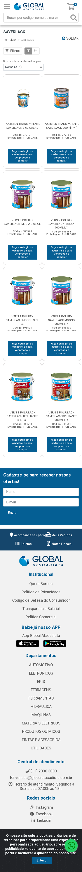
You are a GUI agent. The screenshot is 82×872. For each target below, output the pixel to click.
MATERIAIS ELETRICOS (41, 723)
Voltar (70, 38)
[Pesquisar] (73, 17)
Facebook (41, 814)
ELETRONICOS (41, 673)
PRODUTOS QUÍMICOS (41, 731)
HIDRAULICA (41, 706)
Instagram (41, 807)
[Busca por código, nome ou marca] (36, 17)
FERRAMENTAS (41, 698)
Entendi (42, 860)
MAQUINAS (41, 715)
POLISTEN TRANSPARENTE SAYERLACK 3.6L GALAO (22, 125)
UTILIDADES (41, 748)
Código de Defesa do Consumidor (41, 600)
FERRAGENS (41, 690)
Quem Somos (41, 584)
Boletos (23, 544)
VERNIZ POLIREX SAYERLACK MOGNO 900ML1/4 (61, 320)
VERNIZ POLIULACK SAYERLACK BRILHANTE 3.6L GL (22, 416)
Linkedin (41, 820)
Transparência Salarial (41, 609)
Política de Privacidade (41, 592)
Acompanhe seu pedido (28, 535)
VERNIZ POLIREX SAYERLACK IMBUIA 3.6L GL (22, 221)
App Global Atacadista (41, 635)
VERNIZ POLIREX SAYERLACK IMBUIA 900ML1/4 (61, 223)
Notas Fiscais (59, 544)
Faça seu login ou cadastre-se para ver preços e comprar (22, 156)
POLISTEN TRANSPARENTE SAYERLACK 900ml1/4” (61, 125)
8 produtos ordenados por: (22, 61)
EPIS (41, 681)
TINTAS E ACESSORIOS (41, 740)
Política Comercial (41, 617)
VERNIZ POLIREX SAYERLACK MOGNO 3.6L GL (22, 320)
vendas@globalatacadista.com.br (41, 777)
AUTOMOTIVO (41, 665)
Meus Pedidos (58, 535)
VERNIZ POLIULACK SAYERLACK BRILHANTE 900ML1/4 (61, 416)
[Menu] (7, 7)
